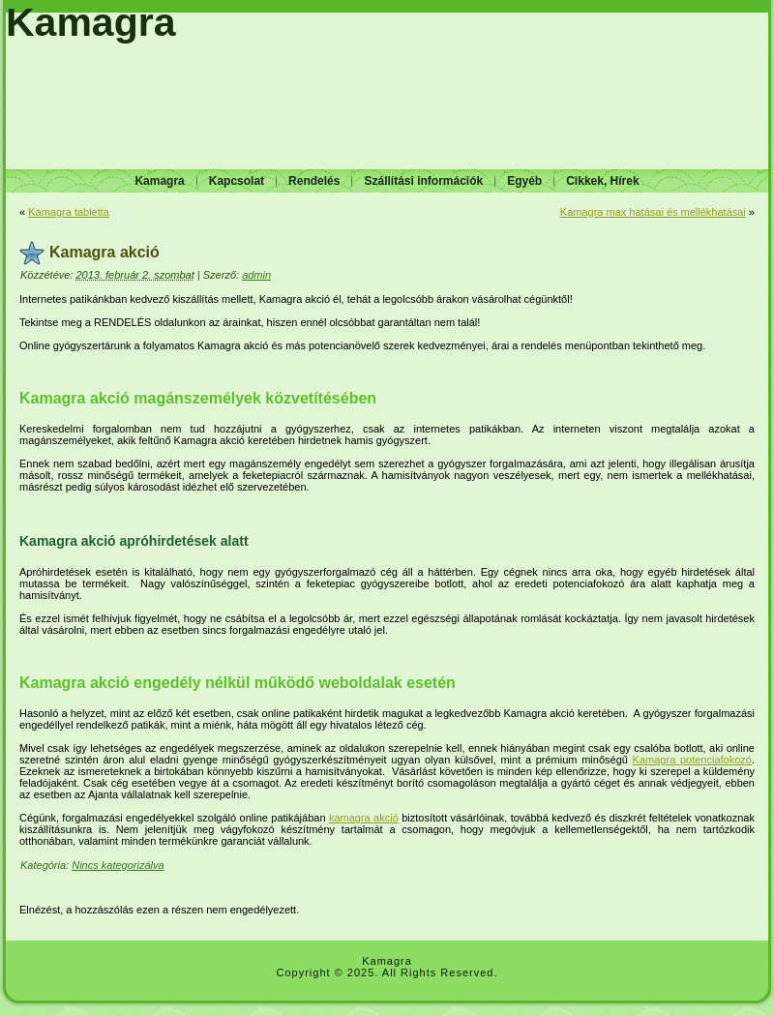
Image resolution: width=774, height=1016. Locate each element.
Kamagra (90, 22)
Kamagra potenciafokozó (692, 759)
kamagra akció (364, 817)
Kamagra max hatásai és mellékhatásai (653, 212)
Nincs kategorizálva (118, 865)
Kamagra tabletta (68, 212)
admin (256, 275)
